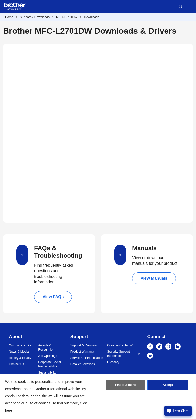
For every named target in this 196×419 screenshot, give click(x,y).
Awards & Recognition (46, 348)
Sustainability (47, 372)
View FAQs (53, 297)
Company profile (20, 345)
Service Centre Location (86, 358)
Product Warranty (82, 351)
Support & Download (84, 345)
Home (9, 17)
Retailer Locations (82, 364)
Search (180, 6)
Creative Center (118, 345)
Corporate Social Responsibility (49, 364)
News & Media (19, 351)
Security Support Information (118, 354)
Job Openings (47, 356)
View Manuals (154, 278)
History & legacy (20, 358)
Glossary (113, 362)
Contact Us (16, 364)
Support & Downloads (35, 17)
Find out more (125, 385)
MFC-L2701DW (66, 17)
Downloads (91, 17)
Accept (168, 385)
